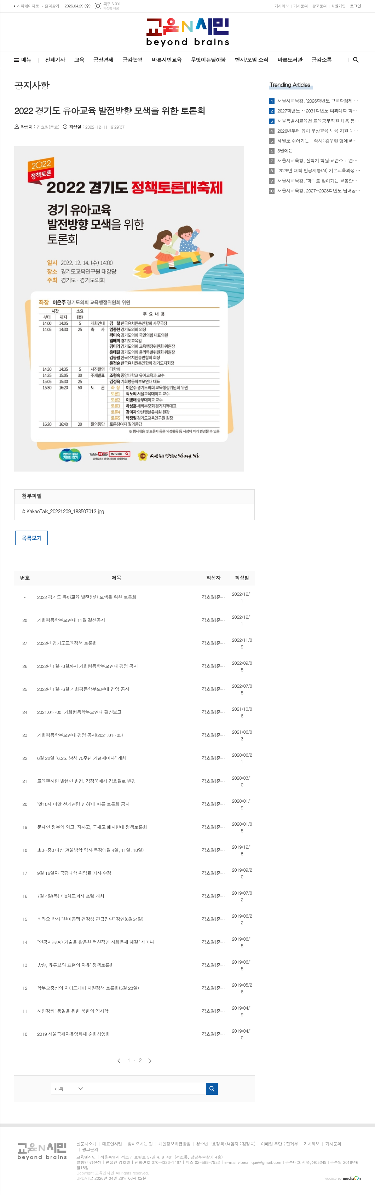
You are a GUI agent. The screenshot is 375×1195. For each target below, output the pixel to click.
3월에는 (285, 151)
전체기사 (55, 59)
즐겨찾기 (52, 5)
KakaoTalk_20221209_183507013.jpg (63, 511)
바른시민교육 (167, 59)
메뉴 (26, 59)
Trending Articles (290, 84)
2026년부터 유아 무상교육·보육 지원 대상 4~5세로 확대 (319, 131)
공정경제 (103, 59)
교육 (79, 59)
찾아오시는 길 (140, 1144)
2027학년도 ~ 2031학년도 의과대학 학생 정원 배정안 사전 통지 (319, 111)
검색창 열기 (354, 60)
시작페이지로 (28, 5)
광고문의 (319, 5)
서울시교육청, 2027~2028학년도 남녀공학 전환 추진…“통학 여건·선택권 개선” (319, 190)
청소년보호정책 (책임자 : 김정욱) (225, 1144)
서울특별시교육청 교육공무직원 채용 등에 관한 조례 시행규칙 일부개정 (319, 121)
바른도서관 (289, 59)
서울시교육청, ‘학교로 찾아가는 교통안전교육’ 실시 (319, 181)
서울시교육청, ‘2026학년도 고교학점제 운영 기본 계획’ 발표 (319, 101)
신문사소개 (86, 1144)
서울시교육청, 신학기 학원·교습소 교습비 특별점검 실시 (319, 160)
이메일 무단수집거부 (279, 1144)
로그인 (355, 5)
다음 (150, 1061)
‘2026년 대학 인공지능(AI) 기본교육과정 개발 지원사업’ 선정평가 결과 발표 (319, 170)
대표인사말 (112, 1144)
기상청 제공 (111, 8)
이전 (119, 1061)
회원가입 (338, 5)
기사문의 (300, 5)
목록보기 (31, 538)
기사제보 (281, 5)
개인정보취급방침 (174, 1144)
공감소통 (321, 59)
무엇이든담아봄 (208, 59)
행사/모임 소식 (251, 59)
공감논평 (132, 59)
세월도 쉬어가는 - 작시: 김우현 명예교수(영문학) (319, 141)
